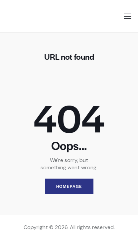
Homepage (69, 186)
